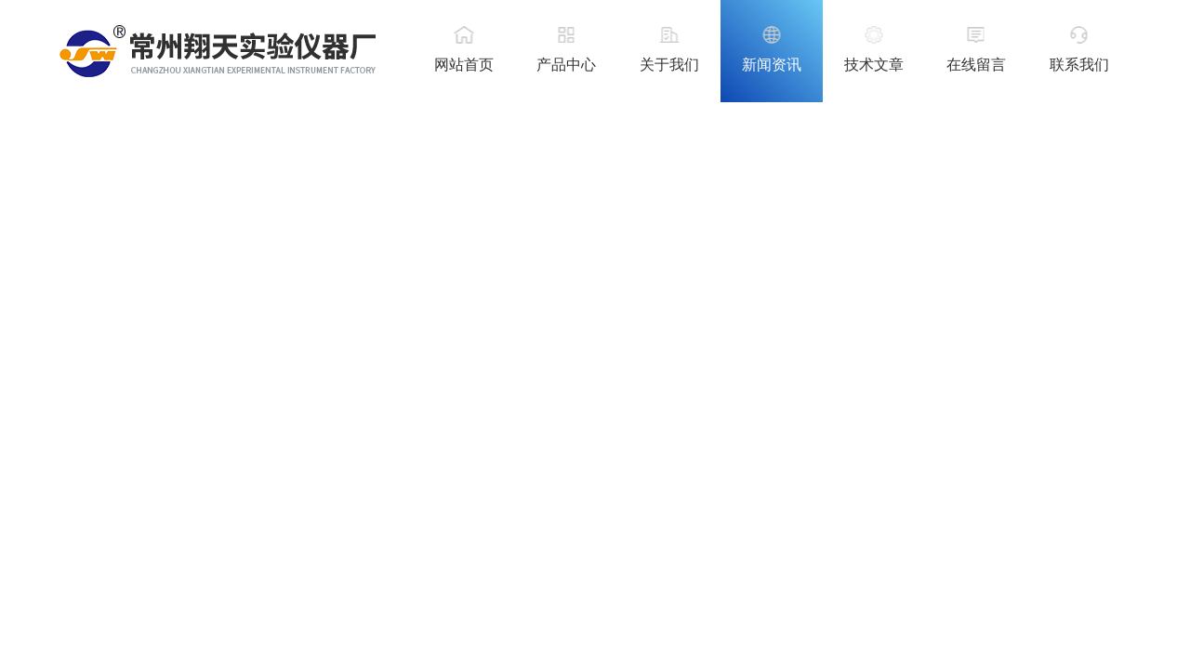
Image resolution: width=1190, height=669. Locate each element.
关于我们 (669, 64)
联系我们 (1079, 64)
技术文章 (874, 64)
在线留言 (976, 64)
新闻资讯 (771, 64)
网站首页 (464, 64)
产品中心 (566, 64)
